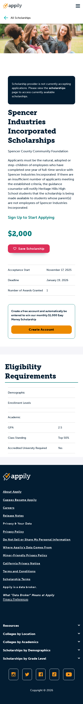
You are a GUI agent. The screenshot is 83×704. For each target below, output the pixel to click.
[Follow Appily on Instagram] (13, 674)
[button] (15, 248)
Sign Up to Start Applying (31, 217)
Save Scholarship (28, 249)
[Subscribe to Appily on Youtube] (69, 674)
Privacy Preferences (15, 599)
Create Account (41, 329)
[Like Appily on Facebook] (41, 674)
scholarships (57, 88)
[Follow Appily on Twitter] (27, 674)
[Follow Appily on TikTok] (54, 674)
